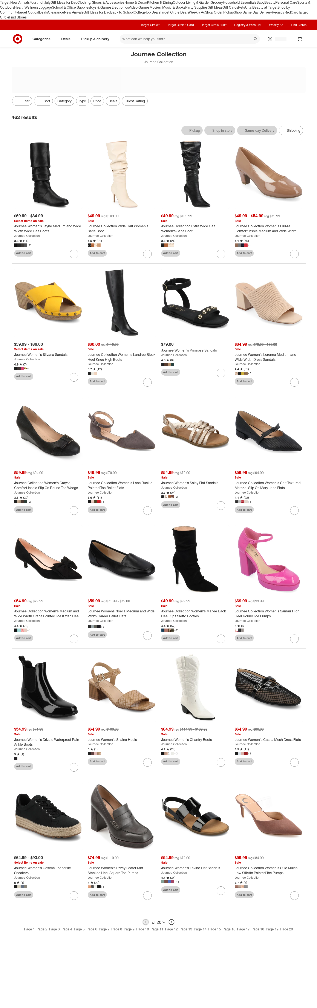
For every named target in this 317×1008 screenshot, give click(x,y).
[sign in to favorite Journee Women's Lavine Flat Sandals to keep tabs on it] (221, 890)
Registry (278, 12)
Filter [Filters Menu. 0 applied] (22, 101)
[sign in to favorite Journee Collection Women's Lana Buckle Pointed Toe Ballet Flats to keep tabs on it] (147, 510)
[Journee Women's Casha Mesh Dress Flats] (269, 739)
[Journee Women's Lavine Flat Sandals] (195, 868)
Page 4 (66, 929)
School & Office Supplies (71, 7)
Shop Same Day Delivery (253, 12)
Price (97, 101)
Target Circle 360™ (214, 25)
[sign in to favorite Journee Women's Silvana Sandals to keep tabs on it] (74, 377)
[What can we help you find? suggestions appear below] (190, 39)
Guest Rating (135, 101)
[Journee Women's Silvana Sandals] (48, 354)
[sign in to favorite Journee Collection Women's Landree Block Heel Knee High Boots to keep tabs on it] (147, 382)
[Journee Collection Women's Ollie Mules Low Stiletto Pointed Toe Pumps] (269, 870)
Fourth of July (40, 2)
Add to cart (23, 253)
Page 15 (214, 929)
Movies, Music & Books (167, 7)
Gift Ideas (215, 7)
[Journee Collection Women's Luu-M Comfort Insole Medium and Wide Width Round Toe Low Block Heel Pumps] (269, 229)
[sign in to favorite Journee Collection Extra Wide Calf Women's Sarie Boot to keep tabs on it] (221, 254)
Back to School (122, 12)
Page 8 (116, 929)
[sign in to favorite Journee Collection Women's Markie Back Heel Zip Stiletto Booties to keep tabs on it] (221, 639)
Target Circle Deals (174, 12)
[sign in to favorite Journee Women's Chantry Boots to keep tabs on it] (221, 762)
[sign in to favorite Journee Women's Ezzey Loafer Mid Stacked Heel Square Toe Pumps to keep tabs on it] (147, 895)
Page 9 (129, 929)
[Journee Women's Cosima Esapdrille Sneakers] (48, 870)
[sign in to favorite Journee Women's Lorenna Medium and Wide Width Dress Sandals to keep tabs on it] (294, 382)
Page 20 (286, 929)
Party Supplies (196, 7)
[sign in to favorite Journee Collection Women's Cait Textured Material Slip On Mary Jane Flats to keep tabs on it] (294, 510)
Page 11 (157, 929)
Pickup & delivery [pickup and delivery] (97, 39)
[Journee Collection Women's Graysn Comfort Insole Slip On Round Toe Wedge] (48, 485)
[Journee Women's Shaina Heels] (122, 739)
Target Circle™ (150, 25)
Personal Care (286, 2)
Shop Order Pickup (219, 12)
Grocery (217, 2)
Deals (43, 12)
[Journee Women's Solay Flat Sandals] (195, 482)
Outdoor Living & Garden (192, 2)
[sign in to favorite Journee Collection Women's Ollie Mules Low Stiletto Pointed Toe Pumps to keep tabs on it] (294, 895)
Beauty (269, 2)
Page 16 (229, 929)
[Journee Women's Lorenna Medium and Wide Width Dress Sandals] (269, 357)
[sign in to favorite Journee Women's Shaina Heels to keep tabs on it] (147, 762)
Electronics (120, 7)
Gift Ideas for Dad (64, 2)
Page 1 (29, 929)
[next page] (171, 922)
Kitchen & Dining (160, 2)
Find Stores (18, 17)
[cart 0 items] (300, 39)
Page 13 (185, 929)
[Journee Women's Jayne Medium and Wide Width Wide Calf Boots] (48, 229)
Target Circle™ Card (180, 25)
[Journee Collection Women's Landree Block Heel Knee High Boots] (122, 357)
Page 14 (200, 929)
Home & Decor (135, 2)
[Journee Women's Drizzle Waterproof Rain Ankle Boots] (48, 742)
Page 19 (272, 929)
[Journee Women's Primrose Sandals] (195, 350)
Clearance (56, 12)
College (139, 12)
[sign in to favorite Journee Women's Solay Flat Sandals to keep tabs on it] (221, 505)
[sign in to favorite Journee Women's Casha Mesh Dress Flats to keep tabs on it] (294, 762)
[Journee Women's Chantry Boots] (195, 739)
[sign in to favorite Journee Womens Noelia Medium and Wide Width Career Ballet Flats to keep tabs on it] (147, 635)
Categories (43, 39)
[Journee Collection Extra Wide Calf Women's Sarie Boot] (195, 229)
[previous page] (145, 922)
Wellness (31, 7)
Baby (260, 2)
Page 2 (42, 929)
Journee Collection (27, 235)
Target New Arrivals (15, 2)
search (256, 39)
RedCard (291, 12)
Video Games (139, 7)
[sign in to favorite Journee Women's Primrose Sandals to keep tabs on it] (221, 373)
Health (19, 7)
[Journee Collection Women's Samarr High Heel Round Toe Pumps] (269, 614)
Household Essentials (239, 2)
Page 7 (104, 929)
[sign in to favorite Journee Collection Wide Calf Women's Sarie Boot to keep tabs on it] (147, 254)
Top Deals (152, 12)
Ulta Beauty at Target (261, 7)
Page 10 (142, 929)
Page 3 (54, 929)
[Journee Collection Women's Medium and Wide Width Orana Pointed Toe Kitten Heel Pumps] (48, 614)
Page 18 (257, 929)
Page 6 (91, 929)
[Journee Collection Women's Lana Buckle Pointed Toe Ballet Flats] (122, 485)
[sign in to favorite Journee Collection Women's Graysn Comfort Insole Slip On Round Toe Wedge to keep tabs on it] (74, 510)
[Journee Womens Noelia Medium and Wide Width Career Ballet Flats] (122, 614)
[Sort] (43, 101)
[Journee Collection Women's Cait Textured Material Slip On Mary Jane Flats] (269, 485)
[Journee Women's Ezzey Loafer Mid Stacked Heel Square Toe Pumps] (122, 870)
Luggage (45, 7)
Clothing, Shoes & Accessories (100, 2)
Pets (241, 7)
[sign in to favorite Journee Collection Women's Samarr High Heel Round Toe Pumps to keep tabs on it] (294, 639)
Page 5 (79, 929)
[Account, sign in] (278, 39)
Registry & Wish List (247, 25)
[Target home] (17, 39)
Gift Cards (230, 7)
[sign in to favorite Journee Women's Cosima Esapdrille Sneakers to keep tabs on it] (74, 895)
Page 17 (243, 929)
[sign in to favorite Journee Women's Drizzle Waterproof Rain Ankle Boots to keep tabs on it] (74, 767)
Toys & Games (101, 7)
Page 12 (171, 929)
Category (64, 101)
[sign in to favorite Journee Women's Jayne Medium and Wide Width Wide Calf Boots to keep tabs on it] (74, 254)
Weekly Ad (197, 12)
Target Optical (28, 12)
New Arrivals (73, 12)
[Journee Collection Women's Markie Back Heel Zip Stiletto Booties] (195, 614)
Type (82, 101)
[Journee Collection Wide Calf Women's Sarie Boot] (122, 229)
